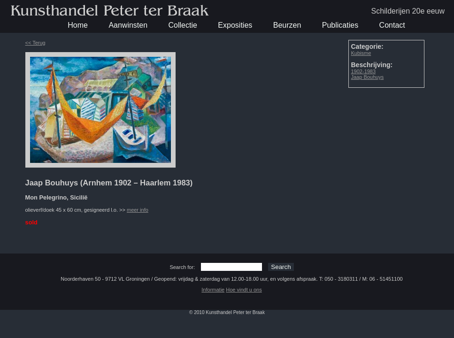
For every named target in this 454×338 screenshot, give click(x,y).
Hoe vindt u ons (244, 289)
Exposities (235, 25)
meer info (137, 210)
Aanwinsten (127, 25)
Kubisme (361, 53)
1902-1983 (363, 71)
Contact (392, 25)
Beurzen (287, 25)
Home (78, 25)
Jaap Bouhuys (367, 77)
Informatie (212, 289)
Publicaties (340, 25)
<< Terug (35, 43)
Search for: (182, 267)
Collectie (183, 25)
